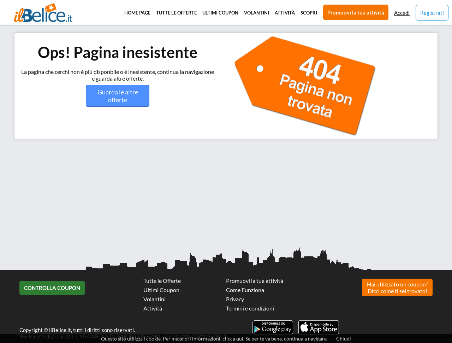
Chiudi (343, 339)
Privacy (235, 299)
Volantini (256, 13)
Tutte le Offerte (176, 13)
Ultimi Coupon (220, 13)
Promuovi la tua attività (355, 12)
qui (239, 339)
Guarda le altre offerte (117, 96)
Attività (285, 13)
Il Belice (43, 12)
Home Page (137, 13)
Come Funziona (245, 289)
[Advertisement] (212, 195)
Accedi (402, 13)
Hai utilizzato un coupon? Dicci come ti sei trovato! (397, 287)
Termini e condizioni (250, 308)
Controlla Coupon (52, 288)
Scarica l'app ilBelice (318, 327)
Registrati (432, 13)
